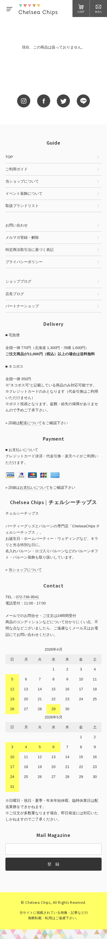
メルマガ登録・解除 (22, 237)
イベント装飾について (24, 193)
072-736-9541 (27, 597)
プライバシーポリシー (24, 262)
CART (81, 9)
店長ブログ (14, 294)
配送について (31, 423)
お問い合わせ (16, 225)
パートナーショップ (22, 306)
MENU (9, 9)
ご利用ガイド (16, 169)
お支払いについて (34, 487)
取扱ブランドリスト (22, 206)
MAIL (98, 9)
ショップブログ (18, 281)
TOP (9, 157)
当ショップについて (22, 181)
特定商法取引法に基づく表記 (29, 250)
